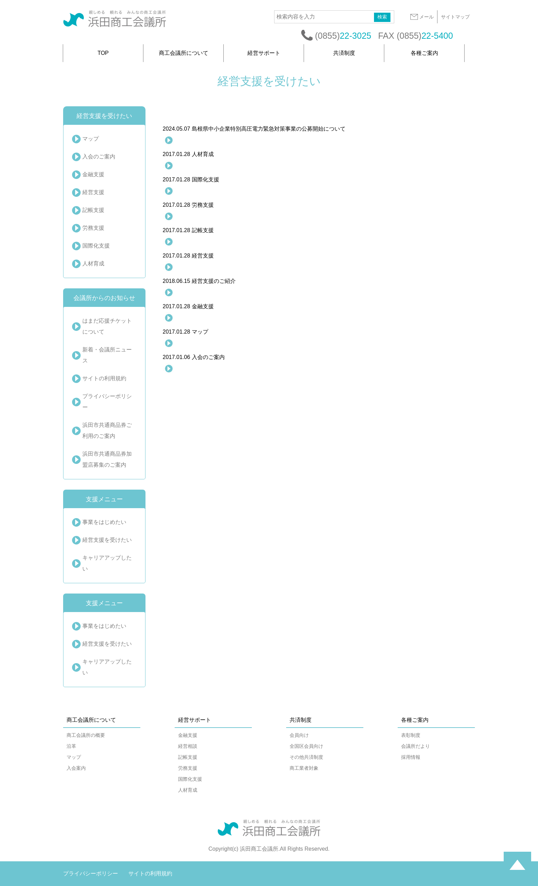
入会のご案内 (98, 156)
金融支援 (93, 174)
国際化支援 (96, 246)
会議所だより (415, 746)
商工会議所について (183, 53)
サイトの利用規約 (104, 378)
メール (422, 17)
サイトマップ (455, 17)
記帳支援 (93, 210)
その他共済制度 (306, 757)
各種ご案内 (424, 53)
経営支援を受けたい (107, 540)
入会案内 (76, 768)
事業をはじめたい (104, 522)
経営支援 (93, 192)
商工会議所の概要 (86, 735)
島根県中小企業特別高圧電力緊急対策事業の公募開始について (254, 129)
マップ (90, 139)
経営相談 (187, 746)
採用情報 (410, 757)
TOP (103, 53)
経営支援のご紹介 (199, 281)
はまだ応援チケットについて (107, 326)
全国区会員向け (306, 746)
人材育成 (93, 263)
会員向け (299, 735)
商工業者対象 (304, 768)
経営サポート (263, 53)
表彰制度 (410, 735)
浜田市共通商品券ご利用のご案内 (107, 430)
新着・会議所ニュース (107, 355)
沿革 (71, 746)
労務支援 (93, 228)
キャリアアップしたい (107, 563)
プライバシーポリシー (107, 401)
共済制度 (344, 53)
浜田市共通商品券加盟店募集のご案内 (107, 459)
